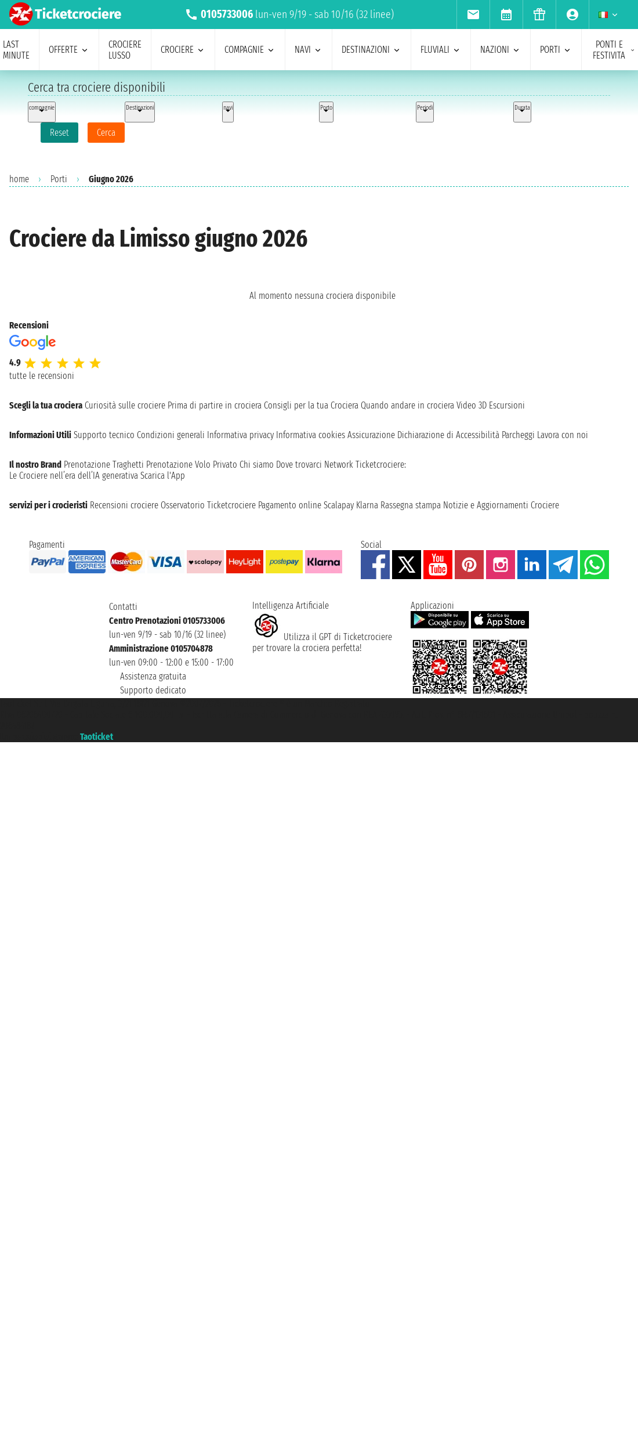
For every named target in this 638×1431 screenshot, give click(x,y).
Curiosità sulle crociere (125, 405)
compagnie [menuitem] (250, 49)
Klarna (367, 505)
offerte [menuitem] (69, 49)
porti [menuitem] (556, 49)
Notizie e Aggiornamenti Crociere (501, 505)
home (19, 179)
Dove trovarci (299, 464)
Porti (58, 179)
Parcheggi (518, 434)
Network (338, 464)
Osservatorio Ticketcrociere (208, 505)
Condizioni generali (171, 434)
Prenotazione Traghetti (104, 464)
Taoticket (96, 736)
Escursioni (507, 405)
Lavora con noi (562, 434)
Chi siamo (257, 464)
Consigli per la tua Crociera (311, 405)
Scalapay (339, 505)
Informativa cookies (310, 434)
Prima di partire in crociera (215, 405)
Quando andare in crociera (407, 405)
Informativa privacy (240, 434)
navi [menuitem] (308, 49)
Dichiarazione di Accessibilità (448, 434)
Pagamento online (289, 505)
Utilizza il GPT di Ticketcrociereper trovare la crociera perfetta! (322, 642)
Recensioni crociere (124, 505)
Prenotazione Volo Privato (191, 464)
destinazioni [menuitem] (371, 49)
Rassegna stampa (410, 505)
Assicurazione (371, 434)
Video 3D (471, 405)
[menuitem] (473, 14)
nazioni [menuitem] (500, 49)
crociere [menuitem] (183, 49)
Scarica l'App (162, 475)
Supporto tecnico (104, 434)
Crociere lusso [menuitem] (125, 50)
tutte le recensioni (41, 375)
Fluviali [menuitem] (440, 49)
